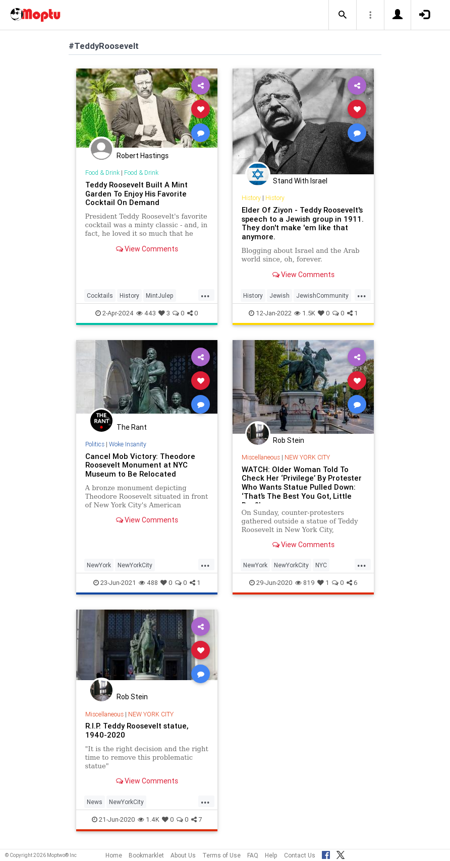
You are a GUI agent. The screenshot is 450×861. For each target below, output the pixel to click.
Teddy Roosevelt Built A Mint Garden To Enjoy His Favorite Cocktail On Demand (136, 194)
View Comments (147, 248)
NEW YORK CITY (307, 457)
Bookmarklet (146, 855)
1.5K (304, 313)
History (129, 295)
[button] (342, 15)
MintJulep (160, 295)
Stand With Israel (300, 180)
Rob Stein (288, 440)
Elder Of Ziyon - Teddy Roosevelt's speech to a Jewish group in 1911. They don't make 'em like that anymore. (303, 223)
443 (146, 313)
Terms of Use (221, 855)
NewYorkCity (135, 565)
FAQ (252, 855)
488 (148, 582)
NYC (321, 565)
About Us (183, 855)
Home (113, 855)
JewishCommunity (322, 295)
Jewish (279, 295)
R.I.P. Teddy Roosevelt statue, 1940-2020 (136, 730)
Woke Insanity (127, 444)
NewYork (99, 565)
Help (271, 855)
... (205, 294)
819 (305, 582)
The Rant (132, 427)
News (94, 802)
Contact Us (299, 855)
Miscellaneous (261, 457)
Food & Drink (102, 172)
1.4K (148, 819)
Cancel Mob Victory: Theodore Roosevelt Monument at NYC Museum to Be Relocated (140, 465)
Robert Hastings (142, 155)
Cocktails (100, 295)
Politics (94, 444)
